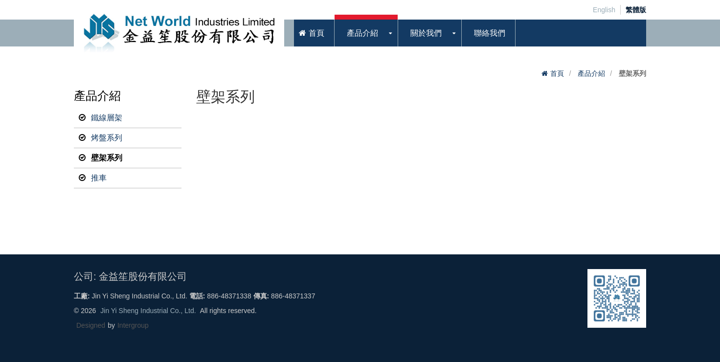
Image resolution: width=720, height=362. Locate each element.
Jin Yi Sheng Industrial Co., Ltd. (148, 311)
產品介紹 (369, 33)
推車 (93, 178)
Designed (90, 325)
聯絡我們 (489, 33)
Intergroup (133, 325)
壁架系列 (100, 158)
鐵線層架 (100, 118)
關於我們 (433, 33)
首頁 (311, 33)
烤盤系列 (100, 138)
